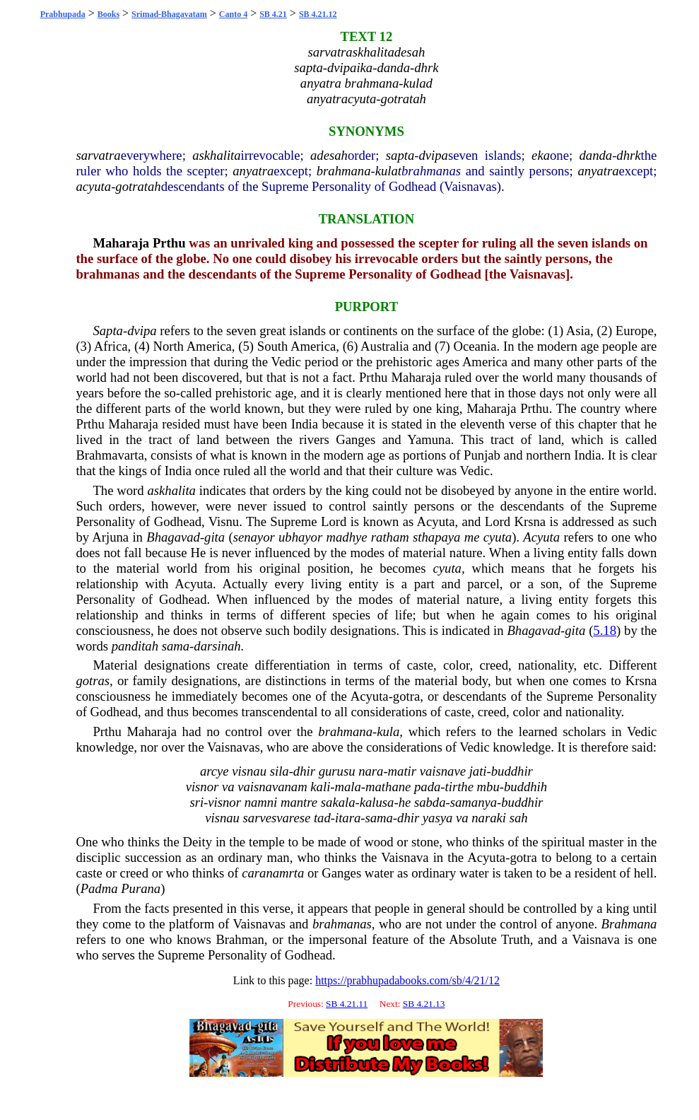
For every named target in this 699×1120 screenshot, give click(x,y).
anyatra (253, 170)
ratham (390, 537)
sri (196, 802)
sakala (338, 802)
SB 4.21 (273, 14)
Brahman (240, 939)
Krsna (530, 521)
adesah (329, 155)
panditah (135, 645)
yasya (437, 817)
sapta (400, 155)
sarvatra (98, 155)
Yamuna (428, 439)
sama (175, 645)
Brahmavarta (109, 455)
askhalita (216, 155)
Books (108, 14)
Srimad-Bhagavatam (169, 14)
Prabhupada (63, 14)
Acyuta (436, 521)
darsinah (217, 645)
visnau (249, 771)
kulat (388, 170)
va (228, 786)
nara (370, 771)
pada (427, 786)
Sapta (108, 330)
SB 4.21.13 (424, 1003)
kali (320, 786)
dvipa (432, 155)
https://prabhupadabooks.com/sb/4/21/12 (407, 980)
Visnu (223, 521)
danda (595, 155)
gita (214, 537)
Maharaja (121, 242)
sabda (430, 802)
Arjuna (110, 537)
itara (347, 817)
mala (348, 786)
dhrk (628, 155)
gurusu (337, 771)
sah (519, 817)
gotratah (137, 186)
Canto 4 (233, 14)
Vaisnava (404, 857)
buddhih (525, 786)
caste (420, 665)
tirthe (459, 786)
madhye (347, 537)
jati (478, 771)
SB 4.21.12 (318, 14)
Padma (99, 888)
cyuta (447, 568)
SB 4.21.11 (347, 1003)
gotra (406, 696)
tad (322, 817)
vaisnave (443, 771)
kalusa (377, 802)
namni (261, 802)
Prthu (169, 242)
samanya (473, 802)
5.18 (604, 630)
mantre (299, 802)
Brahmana (629, 923)
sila (279, 771)
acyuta (93, 186)
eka (540, 155)
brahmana (344, 170)
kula (388, 731)
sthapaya (436, 537)
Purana (140, 888)
